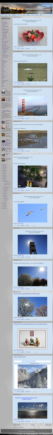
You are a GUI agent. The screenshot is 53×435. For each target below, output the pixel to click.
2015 (4, 203)
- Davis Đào (4, 25)
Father (3, 64)
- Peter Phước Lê (5, 49)
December (6, 181)
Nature (3, 70)
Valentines (3, 82)
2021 (4, 173)
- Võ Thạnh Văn (4, 57)
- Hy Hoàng (4, 35)
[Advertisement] (6, 215)
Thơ (2, 79)
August (5, 190)
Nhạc (3, 73)
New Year (3, 71)
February (5, 198)
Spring (3, 74)
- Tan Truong (4, 52)
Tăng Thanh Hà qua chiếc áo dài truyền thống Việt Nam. (6, 111)
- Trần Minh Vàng (5, 55)
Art (2, 58)
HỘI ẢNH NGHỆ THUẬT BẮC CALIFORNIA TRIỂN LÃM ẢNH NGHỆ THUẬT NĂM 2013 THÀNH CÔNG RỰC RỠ (6, 142)
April (5, 195)
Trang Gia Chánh (5, 80)
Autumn (3, 60)
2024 (4, 168)
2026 (4, 165)
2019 (4, 176)
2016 (4, 202)
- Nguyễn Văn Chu (5, 48)
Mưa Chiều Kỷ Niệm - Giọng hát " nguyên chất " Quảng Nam (6, 100)
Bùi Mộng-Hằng (4, 61)
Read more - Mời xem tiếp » (19, 46)
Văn (2, 83)
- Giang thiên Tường (5, 29)
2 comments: (27, 48)
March (5, 196)
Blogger (33, 431)
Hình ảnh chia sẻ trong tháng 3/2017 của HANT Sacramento (27, 293)
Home (32, 425)
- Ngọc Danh (4, 44)
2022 (4, 172)
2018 (4, 178)
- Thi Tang (3, 54)
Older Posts (48, 425)
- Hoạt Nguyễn (4, 33)
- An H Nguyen (4, 22)
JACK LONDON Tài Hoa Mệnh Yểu (8, 149)
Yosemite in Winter (7, 154)
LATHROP (3, 66)
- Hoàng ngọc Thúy (5, 32)
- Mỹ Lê (3, 39)
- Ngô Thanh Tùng (5, 41)
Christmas (3, 63)
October (5, 188)
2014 (4, 205)
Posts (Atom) (21, 427)
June (5, 193)
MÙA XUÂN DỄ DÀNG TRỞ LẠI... (8, 159)
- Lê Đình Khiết (4, 36)
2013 (4, 206)
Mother (3, 68)
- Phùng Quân (4, 51)
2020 (4, 175)
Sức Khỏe (3, 76)
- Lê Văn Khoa (4, 38)
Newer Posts (17, 425)
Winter (3, 86)
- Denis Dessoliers (5, 26)
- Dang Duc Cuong (5, 23)
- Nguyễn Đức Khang (5, 47)
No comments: (27, 319)
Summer (3, 77)
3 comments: (27, 190)
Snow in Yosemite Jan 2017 (20, 356)
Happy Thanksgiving (7, 91)
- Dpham (3, 28)
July (5, 191)
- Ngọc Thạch (4, 45)
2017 (4, 180)
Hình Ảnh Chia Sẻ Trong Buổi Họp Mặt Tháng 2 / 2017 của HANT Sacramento (30, 324)
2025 (4, 167)
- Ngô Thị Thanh (5, 42)
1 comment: (27, 118)
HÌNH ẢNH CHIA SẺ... (7, 183)
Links (3, 67)
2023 (4, 170)
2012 (4, 208)
